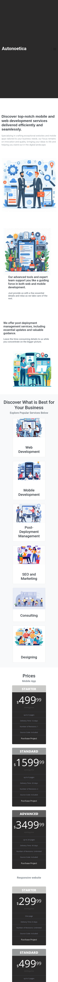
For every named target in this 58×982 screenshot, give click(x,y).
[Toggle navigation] (55, 49)
